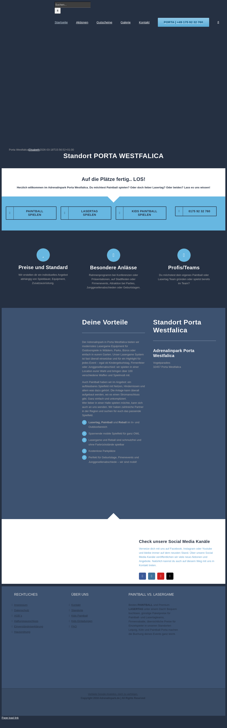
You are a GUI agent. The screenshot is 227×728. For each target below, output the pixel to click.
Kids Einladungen (81, 621)
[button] (218, 22)
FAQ (74, 626)
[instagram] (151, 576)
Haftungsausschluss (26, 621)
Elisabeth (33, 149)
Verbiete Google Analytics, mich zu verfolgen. (113, 694)
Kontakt (76, 604)
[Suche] (58, 11)
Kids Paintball (79, 615)
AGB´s (18, 615)
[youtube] (160, 576)
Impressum (20, 604)
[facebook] (142, 576)
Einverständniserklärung (28, 626)
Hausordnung (22, 631)
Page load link (10, 717)
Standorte (77, 610)
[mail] (169, 576)
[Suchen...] (73, 5)
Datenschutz (21, 610)
